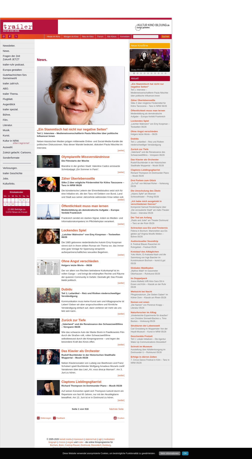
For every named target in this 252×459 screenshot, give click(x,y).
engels (70, 442)
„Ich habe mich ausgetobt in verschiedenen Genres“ (146, 203)
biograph (52, 442)
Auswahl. (8, 147)
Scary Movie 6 (137, 69)
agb (100, 439)
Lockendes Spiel (73, 230)
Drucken (120, 418)
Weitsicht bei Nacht (141, 291)
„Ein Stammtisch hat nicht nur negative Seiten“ (72, 129)
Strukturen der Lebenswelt (145, 325)
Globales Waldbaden (142, 268)
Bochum (54, 445)
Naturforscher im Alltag (143, 312)
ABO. (6, 88)
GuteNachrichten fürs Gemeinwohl (15, 77)
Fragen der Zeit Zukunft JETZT (19, 58)
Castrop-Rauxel (72, 445)
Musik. (6, 130)
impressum (79, 439)
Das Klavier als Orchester (80, 351)
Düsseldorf (96, 445)
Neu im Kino (88, 36)
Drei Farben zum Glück (143, 180)
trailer (80, 442)
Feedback (61, 418)
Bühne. (7, 114)
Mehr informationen (170, 453)
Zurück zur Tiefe (73, 320)
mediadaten (109, 439)
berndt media (65, 439)
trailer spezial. (10, 109)
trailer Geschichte (12, 173)
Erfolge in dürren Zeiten (144, 357)
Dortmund (85, 445)
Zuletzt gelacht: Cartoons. (17, 152)
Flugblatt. (8, 99)
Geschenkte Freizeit (142, 336)
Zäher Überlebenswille (78, 178)
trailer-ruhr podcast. (14, 64)
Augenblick (9, 104)
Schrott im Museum (141, 346)
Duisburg (106, 445)
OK (185, 453)
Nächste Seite (116, 409)
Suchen (165, 36)
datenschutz (91, 439)
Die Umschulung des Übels (145, 190)
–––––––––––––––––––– (17, 163)
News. (6, 51)
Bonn (61, 445)
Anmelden (125, 36)
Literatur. (8, 125)
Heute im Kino (53, 36)
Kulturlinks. (9, 183)
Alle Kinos (111, 36)
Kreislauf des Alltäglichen (145, 251)
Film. (5, 120)
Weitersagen (45, 418)
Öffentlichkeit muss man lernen (84, 206)
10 (13, 204)
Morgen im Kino (71, 36)
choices (62, 442)
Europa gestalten (12, 69)
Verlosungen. (10, 168)
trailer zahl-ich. (11, 83)
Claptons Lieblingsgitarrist (81, 382)
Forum (100, 36)
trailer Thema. (10, 93)
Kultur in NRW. (11, 140)
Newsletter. (9, 45)
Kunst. (6, 135)
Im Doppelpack (139, 278)
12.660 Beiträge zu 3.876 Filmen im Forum (16, 210)
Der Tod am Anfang (141, 217)
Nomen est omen (140, 302)
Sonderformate (11, 157)
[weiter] (121, 150)
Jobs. (6, 178)
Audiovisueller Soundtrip (144, 241)
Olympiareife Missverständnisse (85, 157)
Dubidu (66, 289)
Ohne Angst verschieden (79, 261)
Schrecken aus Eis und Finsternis (149, 228)
